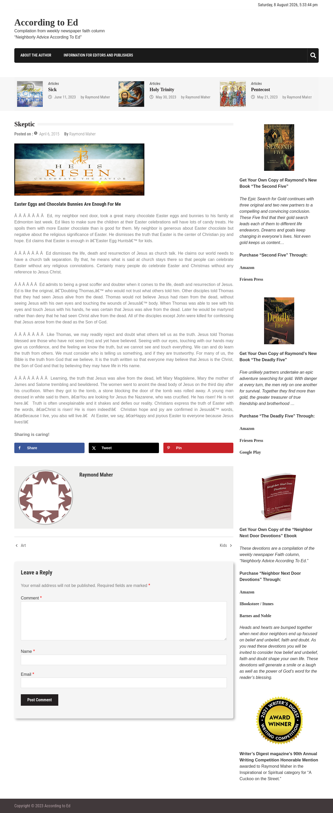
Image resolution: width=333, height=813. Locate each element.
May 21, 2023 (267, 97)
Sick (52, 89)
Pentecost (260, 89)
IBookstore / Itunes (256, 604)
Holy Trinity (162, 89)
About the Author (35, 55)
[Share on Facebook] (49, 447)
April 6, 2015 (49, 134)
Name (28, 651)
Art (23, 545)
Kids (223, 545)
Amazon (247, 267)
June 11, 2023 (65, 97)
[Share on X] (124, 447)
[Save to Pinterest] (198, 447)
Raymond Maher (97, 97)
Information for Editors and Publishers (97, 55)
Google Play (250, 452)
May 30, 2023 (166, 97)
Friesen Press (251, 279)
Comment (31, 598)
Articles (53, 83)
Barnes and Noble (255, 615)
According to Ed (46, 22)
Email (27, 674)
